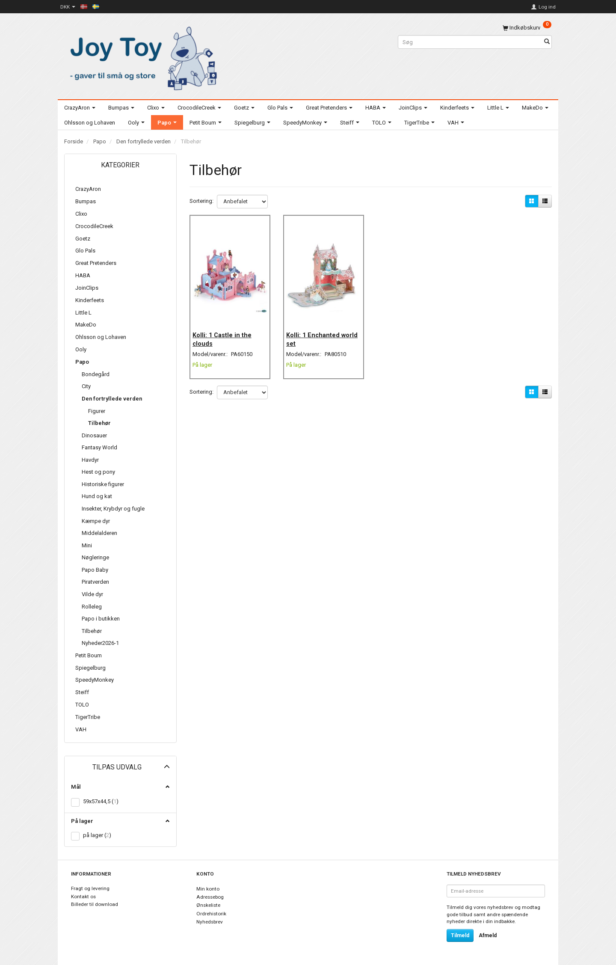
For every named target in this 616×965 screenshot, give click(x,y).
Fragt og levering (90, 888)
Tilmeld (460, 935)
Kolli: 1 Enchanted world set (317, 330)
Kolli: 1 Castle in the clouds (225, 330)
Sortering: (201, 201)
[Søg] (547, 42)
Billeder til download (94, 904)
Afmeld (488, 935)
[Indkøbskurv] (527, 27)
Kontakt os (83, 897)
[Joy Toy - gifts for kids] (141, 56)
